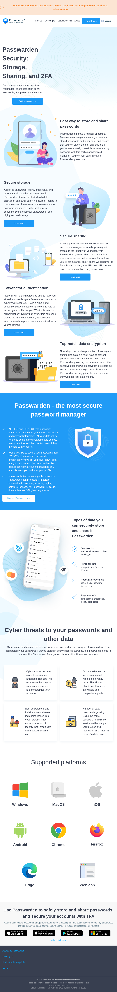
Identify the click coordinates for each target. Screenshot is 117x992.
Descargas (50, 20)
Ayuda (77, 20)
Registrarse (91, 21)
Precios (38, 20)
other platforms (58, 940)
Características (65, 20)
